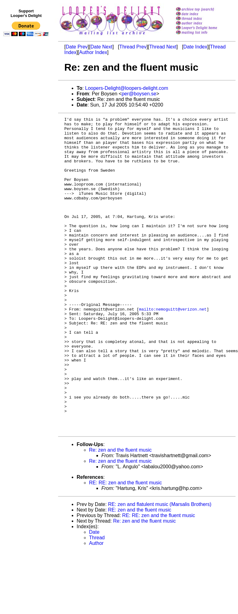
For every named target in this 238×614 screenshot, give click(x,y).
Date (94, 595)
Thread (97, 600)
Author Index (93, 52)
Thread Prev (133, 46)
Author (96, 606)
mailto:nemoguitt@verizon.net (172, 348)
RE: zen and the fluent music (139, 572)
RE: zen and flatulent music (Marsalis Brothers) (159, 567)
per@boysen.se (138, 93)
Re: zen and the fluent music (120, 513)
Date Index (195, 46)
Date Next (101, 46)
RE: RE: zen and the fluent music (125, 545)
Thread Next (162, 46)
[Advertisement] (27, 165)
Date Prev (76, 46)
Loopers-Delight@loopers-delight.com (126, 88)
